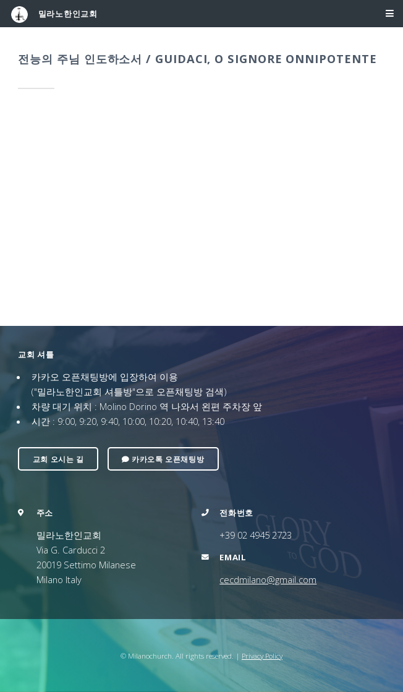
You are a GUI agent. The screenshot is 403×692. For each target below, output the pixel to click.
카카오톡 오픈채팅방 (163, 459)
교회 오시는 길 (58, 459)
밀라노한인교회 (54, 14)
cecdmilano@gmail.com (267, 579)
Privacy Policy (262, 655)
